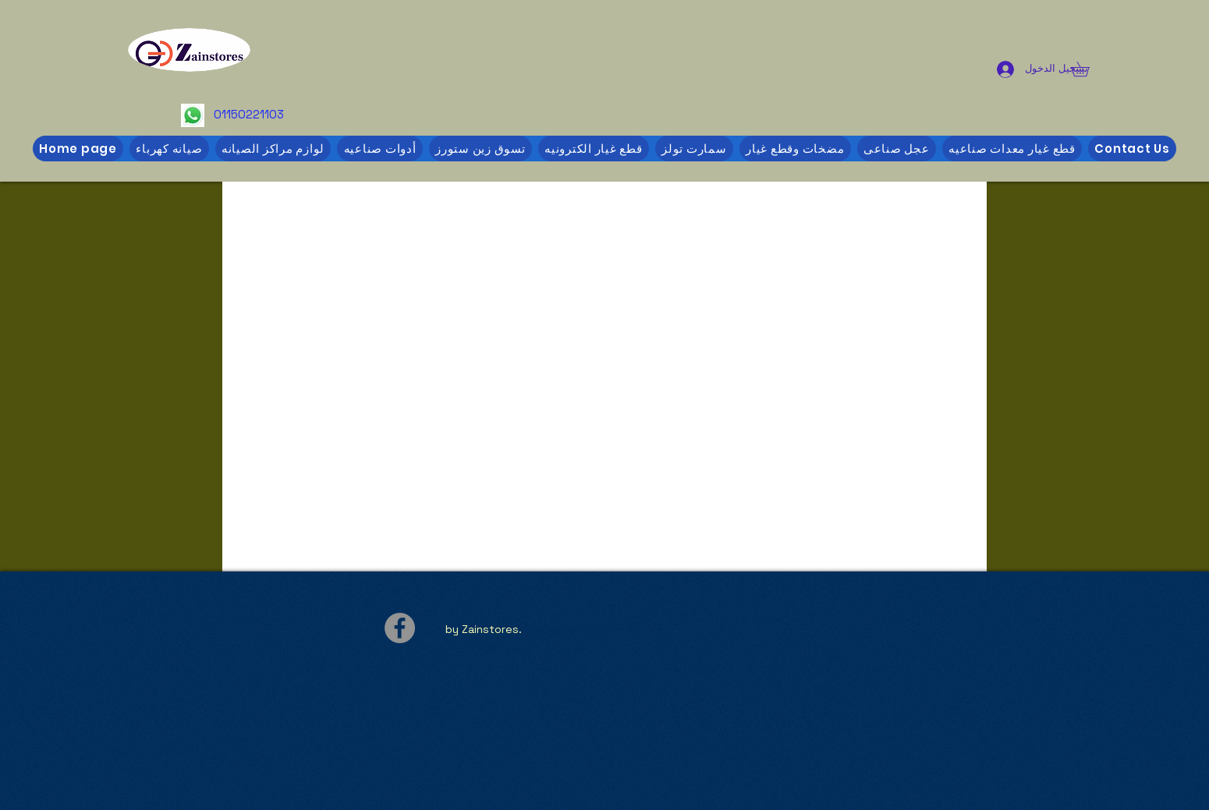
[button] (1087, 69)
